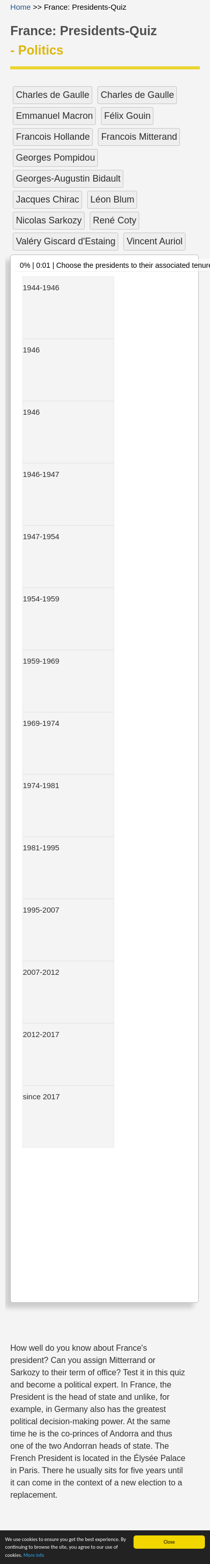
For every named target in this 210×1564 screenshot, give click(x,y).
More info (33, 1555)
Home (20, 7)
